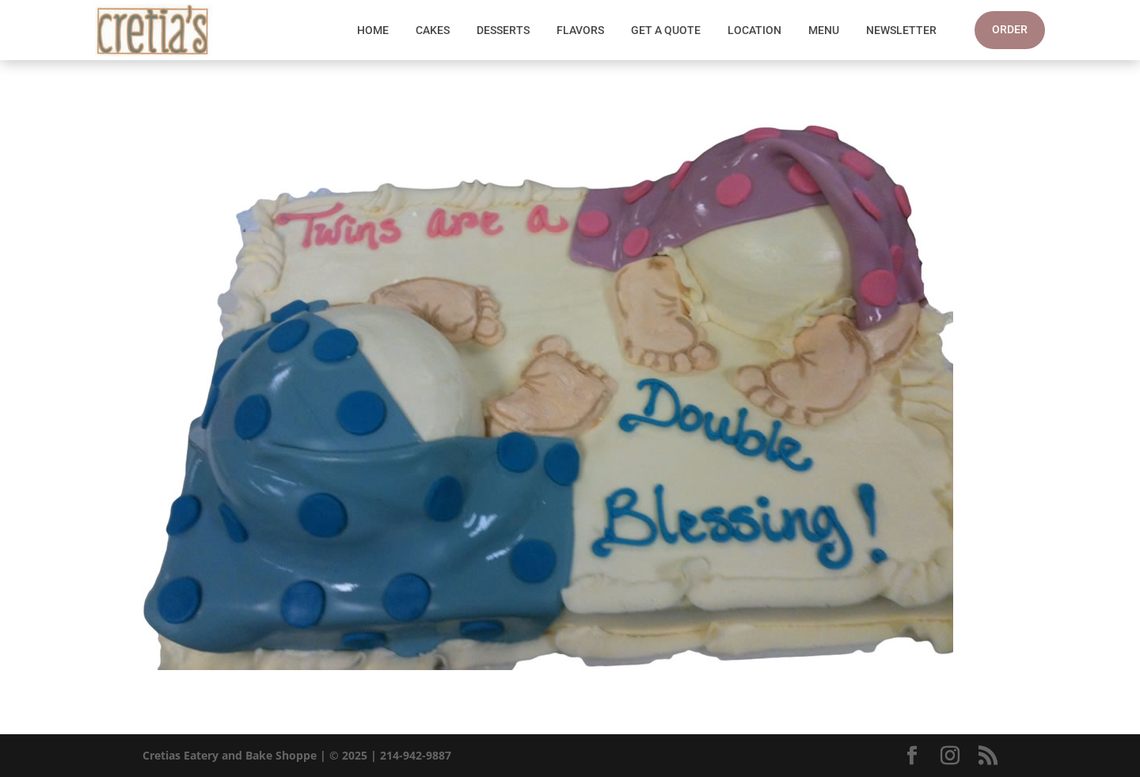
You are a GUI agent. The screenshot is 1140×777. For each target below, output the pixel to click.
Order (1010, 29)
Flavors (580, 30)
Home (373, 30)
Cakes (433, 30)
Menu (823, 30)
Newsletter (901, 30)
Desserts (503, 30)
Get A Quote (666, 30)
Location (754, 30)
